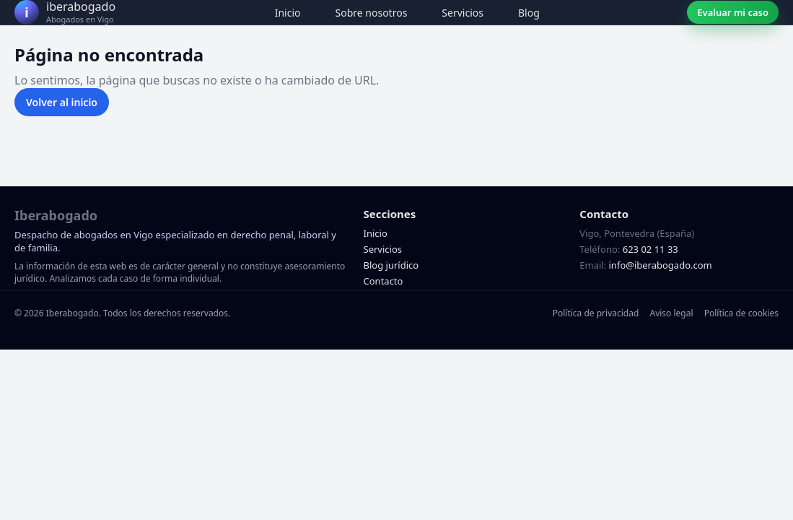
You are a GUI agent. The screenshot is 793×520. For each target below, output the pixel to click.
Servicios (462, 13)
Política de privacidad (596, 313)
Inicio (288, 13)
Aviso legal (671, 313)
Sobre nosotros (372, 13)
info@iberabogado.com (660, 265)
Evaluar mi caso (732, 12)
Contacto (383, 280)
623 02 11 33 (650, 249)
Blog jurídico (391, 265)
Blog (529, 13)
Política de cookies (741, 313)
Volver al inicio (61, 102)
